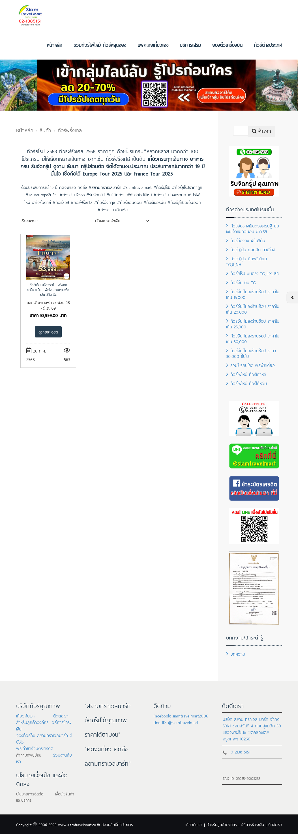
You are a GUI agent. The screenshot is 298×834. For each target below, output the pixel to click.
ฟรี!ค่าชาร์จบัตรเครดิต (34, 747)
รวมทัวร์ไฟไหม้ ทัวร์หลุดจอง (100, 44)
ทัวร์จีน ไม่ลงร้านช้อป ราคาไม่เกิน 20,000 (252, 308)
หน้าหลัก (54, 44)
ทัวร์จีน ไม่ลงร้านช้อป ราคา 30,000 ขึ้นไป (251, 353)
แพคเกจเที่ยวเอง (153, 44)
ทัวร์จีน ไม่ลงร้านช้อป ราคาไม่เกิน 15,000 (252, 294)
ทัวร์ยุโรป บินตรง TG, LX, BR (252, 272)
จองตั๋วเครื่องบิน (227, 44)
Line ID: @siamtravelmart (175, 721)
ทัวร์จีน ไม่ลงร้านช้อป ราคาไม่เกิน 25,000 (252, 323)
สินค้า (45, 129)
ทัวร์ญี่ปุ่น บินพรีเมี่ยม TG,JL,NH (246, 261)
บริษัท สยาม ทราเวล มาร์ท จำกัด (251, 718)
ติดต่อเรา (60, 715)
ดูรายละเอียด (48, 331)
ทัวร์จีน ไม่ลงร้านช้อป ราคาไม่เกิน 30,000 (252, 338)
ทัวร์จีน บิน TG (241, 282)
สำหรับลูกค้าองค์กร (32, 721)
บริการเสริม (190, 44)
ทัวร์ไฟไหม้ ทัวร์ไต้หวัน (246, 383)
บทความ (235, 653)
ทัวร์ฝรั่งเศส (70, 129)
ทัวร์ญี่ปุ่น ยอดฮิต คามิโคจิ (250, 249)
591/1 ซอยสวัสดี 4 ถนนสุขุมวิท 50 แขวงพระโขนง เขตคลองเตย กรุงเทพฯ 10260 (252, 732)
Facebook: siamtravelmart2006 (180, 715)
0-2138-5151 (240, 751)
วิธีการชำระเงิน (252, 824)
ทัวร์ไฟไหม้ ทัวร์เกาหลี (246, 373)
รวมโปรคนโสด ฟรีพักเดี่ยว (250, 364)
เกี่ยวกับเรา (25, 715)
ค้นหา (261, 131)
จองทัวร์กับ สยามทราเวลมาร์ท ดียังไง (44, 738)
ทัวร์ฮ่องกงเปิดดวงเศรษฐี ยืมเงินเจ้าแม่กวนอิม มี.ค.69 (252, 228)
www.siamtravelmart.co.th (79, 824)
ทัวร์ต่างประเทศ (268, 44)
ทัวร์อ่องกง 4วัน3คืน (245, 240)
